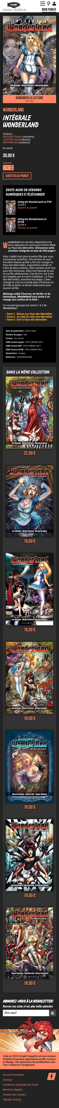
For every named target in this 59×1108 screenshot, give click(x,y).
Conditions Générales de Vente (20, 1085)
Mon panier (49, 9)
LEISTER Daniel (12, 140)
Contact (7, 1080)
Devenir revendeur (13, 1075)
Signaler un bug (12, 1100)
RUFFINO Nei (10, 142)
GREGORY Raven (12, 137)
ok (52, 1013)
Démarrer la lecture (29, 99)
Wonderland (13, 110)
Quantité (7, 163)
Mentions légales (13, 1090)
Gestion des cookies (14, 1095)
